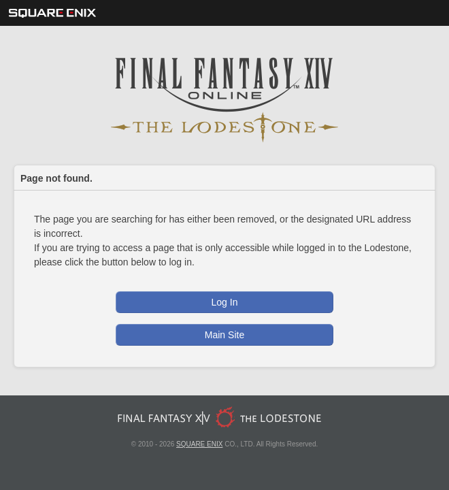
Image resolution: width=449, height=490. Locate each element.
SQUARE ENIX (199, 444)
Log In (225, 302)
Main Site (224, 334)
